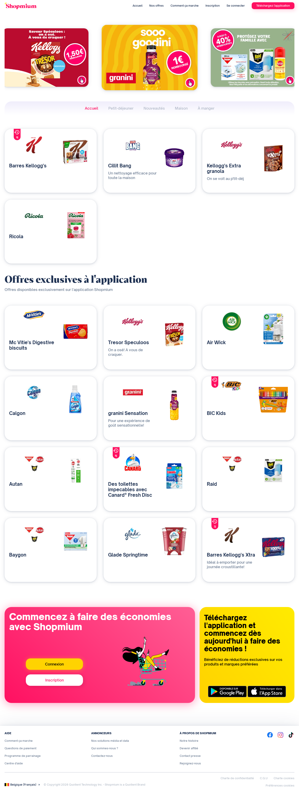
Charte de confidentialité (237, 778)
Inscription (213, 5)
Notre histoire (189, 740)
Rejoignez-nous (190, 763)
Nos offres (156, 5)
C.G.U (264, 778)
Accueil (137, 5)
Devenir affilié (189, 748)
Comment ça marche (185, 5)
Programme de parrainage (23, 756)
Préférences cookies (280, 785)
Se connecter (236, 5)
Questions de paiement (20, 748)
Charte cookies (284, 778)
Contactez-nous (102, 756)
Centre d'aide (14, 763)
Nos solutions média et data (110, 740)
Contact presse (190, 756)
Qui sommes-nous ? (104, 748)
